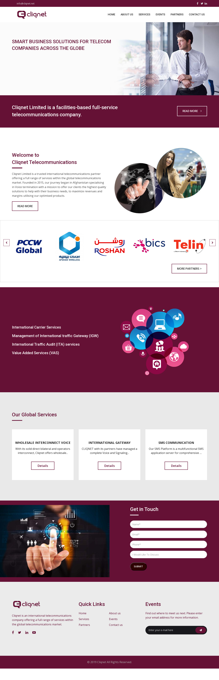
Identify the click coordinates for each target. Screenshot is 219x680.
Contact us (197, 14)
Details (42, 477)
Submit (138, 578)
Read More (25, 218)
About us (127, 14)
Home (111, 14)
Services (144, 14)
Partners (177, 14)
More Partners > (189, 280)
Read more (192, 121)
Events (160, 14)
